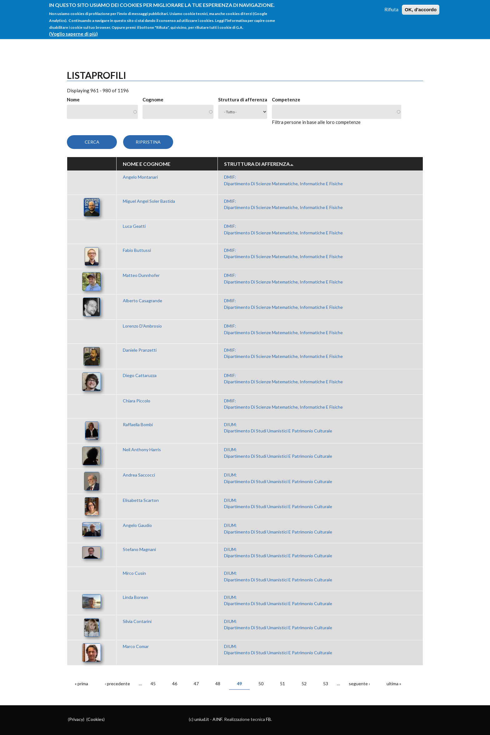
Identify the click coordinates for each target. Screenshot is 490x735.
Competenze (286, 99)
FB (268, 719)
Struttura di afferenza (242, 99)
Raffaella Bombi (138, 424)
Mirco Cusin (134, 573)
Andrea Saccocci (139, 474)
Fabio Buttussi (137, 250)
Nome (73, 99)
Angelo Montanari (140, 177)
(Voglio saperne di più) (73, 30)
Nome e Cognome (146, 164)
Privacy (76, 719)
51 (282, 683)
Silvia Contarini (137, 621)
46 (174, 683)
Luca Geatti (134, 226)
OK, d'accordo (421, 5)
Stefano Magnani (139, 549)
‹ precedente (117, 683)
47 (196, 683)
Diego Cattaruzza (140, 375)
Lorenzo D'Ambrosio (142, 326)
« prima (81, 683)
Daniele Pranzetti (140, 350)
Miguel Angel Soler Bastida (149, 201)
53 (325, 683)
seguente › (359, 683)
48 (217, 683)
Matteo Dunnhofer (141, 275)
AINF (217, 719)
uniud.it (201, 719)
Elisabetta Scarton (141, 500)
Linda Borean (135, 597)
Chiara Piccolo (136, 400)
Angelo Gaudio (137, 525)
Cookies (95, 719)
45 (153, 683)
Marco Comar (136, 646)
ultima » (394, 683)
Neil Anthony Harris (142, 449)
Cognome (152, 99)
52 (304, 683)
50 (260, 683)
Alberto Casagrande (142, 300)
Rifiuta (391, 5)
